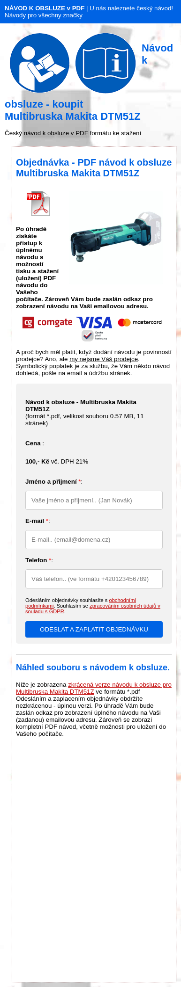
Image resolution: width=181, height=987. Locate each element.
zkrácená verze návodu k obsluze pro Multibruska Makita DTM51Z (94, 688)
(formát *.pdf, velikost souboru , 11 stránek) (84, 413)
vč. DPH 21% (56, 461)
